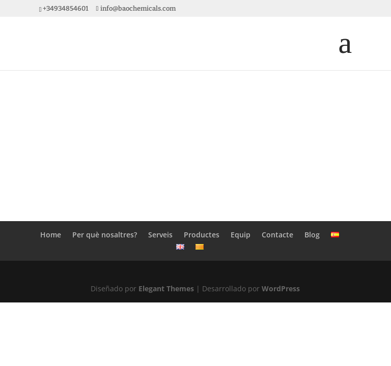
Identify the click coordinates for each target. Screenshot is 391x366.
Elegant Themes (166, 288)
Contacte (277, 234)
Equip (240, 234)
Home (50, 234)
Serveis (160, 234)
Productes (201, 234)
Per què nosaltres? (104, 234)
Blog (312, 234)
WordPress (281, 288)
